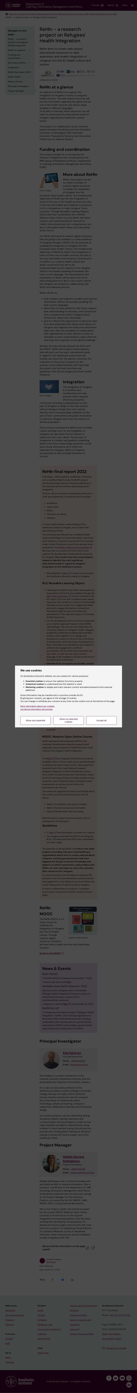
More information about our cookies (37, 706)
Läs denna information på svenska (36, 709)
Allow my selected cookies (69, 720)
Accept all (101, 720)
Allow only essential (35, 720)
